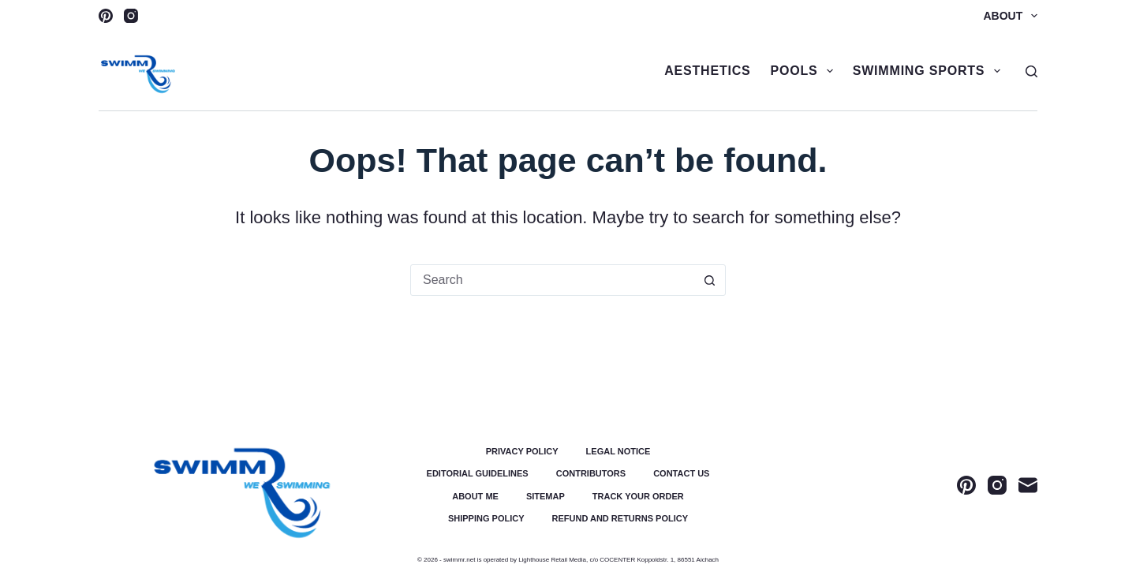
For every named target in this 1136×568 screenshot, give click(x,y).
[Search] (1031, 71)
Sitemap (545, 496)
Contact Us (681, 473)
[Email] (1027, 485)
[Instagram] (131, 16)
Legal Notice (618, 451)
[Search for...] (552, 280)
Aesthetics (707, 70)
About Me (475, 496)
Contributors (591, 473)
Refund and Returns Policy (620, 518)
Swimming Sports (930, 71)
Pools (805, 71)
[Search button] (709, 280)
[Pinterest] (106, 16)
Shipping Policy (486, 518)
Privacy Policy (522, 451)
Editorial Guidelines (478, 473)
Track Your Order (638, 496)
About (1010, 15)
